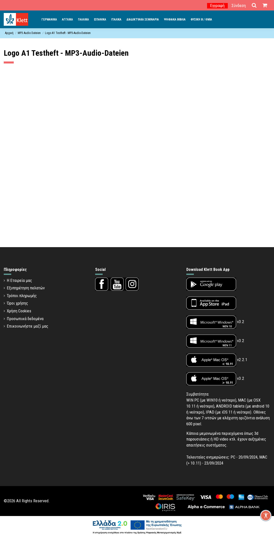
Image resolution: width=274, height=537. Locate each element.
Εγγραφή (217, 5)
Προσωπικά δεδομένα (25, 318)
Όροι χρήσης (17, 303)
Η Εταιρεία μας (19, 280)
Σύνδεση (239, 5)
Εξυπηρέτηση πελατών (26, 287)
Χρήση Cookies (19, 310)
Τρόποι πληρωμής (22, 295)
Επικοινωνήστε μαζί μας (27, 326)
